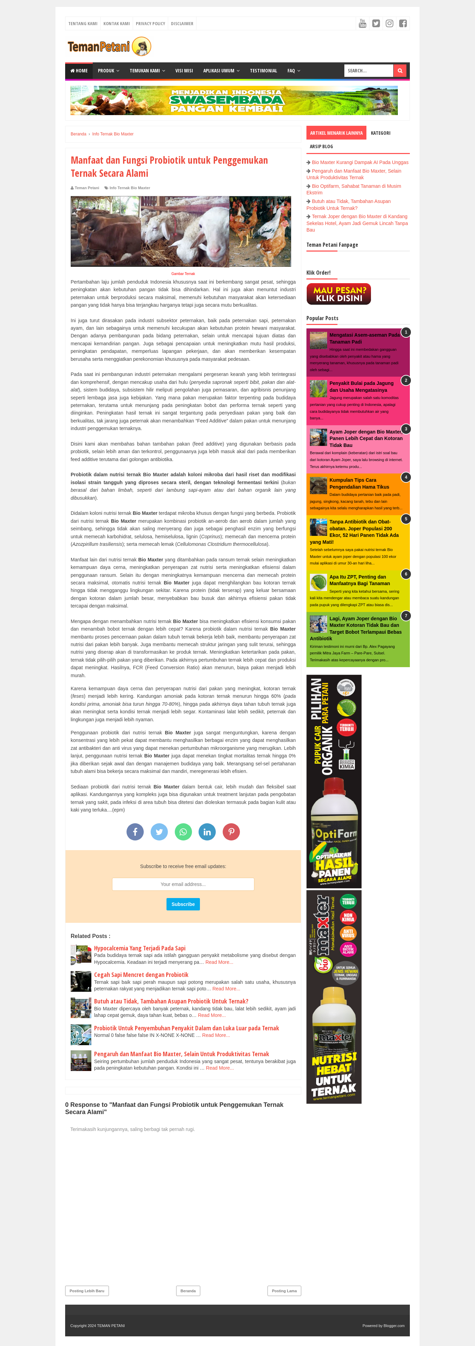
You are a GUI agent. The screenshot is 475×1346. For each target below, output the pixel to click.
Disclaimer (182, 23)
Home (79, 70)
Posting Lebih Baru (87, 1291)
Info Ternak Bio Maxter (130, 188)
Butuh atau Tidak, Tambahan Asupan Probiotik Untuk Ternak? (171, 1001)
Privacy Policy (150, 23)
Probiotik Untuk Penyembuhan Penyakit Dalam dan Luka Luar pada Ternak (186, 1028)
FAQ (291, 70)
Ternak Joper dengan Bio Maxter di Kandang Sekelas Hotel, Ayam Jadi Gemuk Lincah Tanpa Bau (357, 223)
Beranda (188, 1291)
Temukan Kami (145, 70)
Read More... (219, 962)
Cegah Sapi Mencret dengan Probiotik (141, 974)
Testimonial (263, 70)
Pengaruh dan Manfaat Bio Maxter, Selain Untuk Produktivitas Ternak (181, 1054)
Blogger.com (394, 1326)
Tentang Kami (83, 23)
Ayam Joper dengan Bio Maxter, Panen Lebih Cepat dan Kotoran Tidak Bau (366, 438)
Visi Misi (184, 70)
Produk (106, 70)
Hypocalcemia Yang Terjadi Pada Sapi (139, 948)
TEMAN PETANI (110, 1326)
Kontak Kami (116, 23)
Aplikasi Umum (218, 70)
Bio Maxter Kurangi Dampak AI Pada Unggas (360, 162)
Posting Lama (284, 1291)
